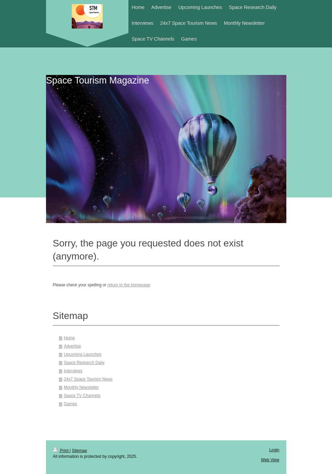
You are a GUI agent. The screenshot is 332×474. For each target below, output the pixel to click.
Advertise (72, 346)
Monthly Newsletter (81, 387)
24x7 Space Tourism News (88, 379)
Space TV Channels (82, 395)
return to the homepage (128, 285)
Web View (270, 460)
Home (69, 337)
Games (70, 403)
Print (61, 450)
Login (274, 450)
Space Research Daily (84, 362)
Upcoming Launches (82, 354)
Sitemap (79, 450)
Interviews (73, 370)
